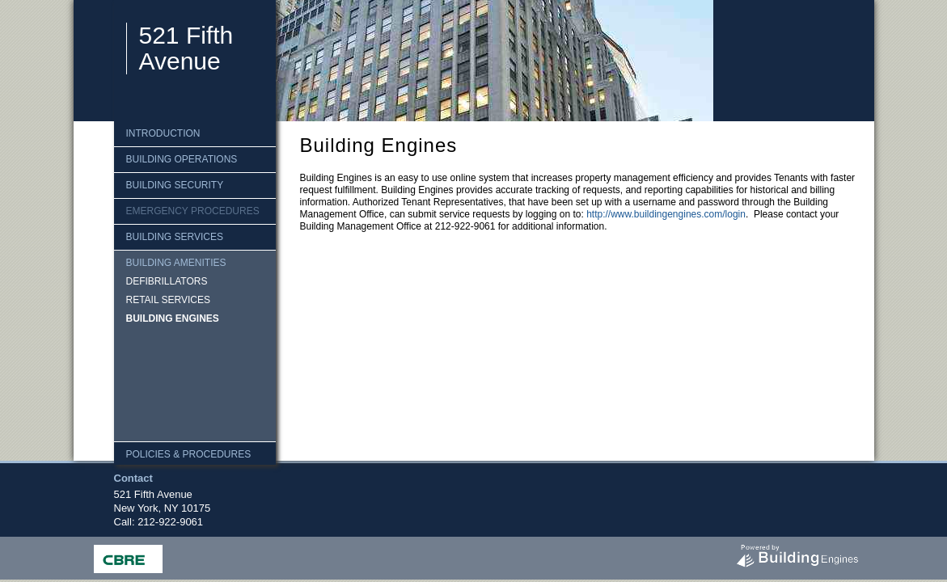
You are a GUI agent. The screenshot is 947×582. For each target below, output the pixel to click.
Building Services (174, 236)
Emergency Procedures (193, 211)
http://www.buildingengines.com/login (666, 214)
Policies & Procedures (189, 454)
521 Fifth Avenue (186, 48)
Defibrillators (167, 281)
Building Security (175, 185)
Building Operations (182, 159)
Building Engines (172, 318)
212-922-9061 (170, 522)
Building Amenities (176, 262)
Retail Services (168, 300)
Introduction (163, 133)
